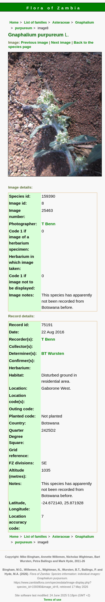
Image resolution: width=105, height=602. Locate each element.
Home (13, 22)
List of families (35, 22)
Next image (61, 42)
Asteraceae (61, 22)
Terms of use (52, 599)
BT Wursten (52, 353)
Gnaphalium (84, 22)
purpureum (23, 28)
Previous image (34, 42)
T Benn (48, 223)
